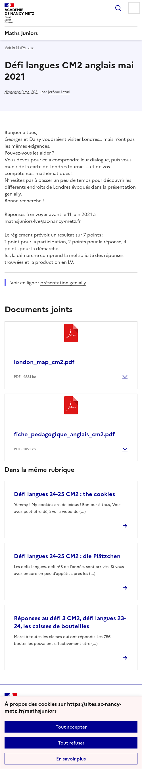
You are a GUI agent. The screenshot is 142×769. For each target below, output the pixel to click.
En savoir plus (71, 758)
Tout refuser (71, 742)
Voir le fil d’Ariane (19, 47)
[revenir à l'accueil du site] (71, 33)
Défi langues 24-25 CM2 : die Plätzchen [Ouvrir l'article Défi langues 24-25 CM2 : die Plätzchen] (67, 556)
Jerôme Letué (59, 91)
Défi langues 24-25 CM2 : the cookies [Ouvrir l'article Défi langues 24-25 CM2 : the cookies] (64, 494)
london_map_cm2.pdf (44, 362)
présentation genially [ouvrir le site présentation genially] (63, 282)
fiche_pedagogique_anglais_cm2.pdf (64, 434)
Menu (134, 8)
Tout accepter (71, 726)
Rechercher (118, 8)
